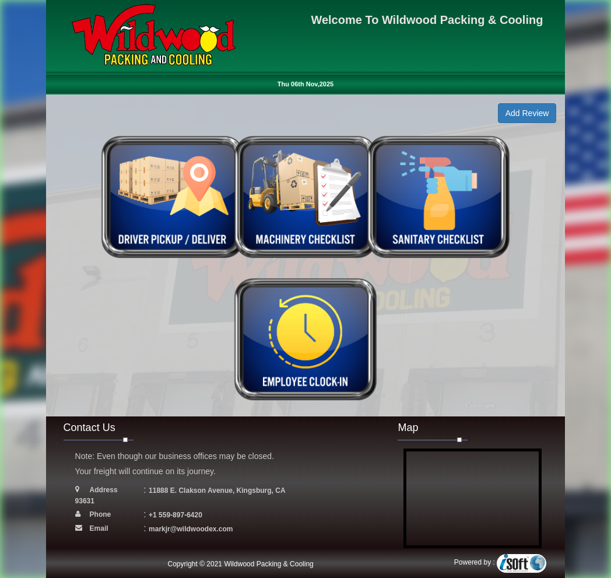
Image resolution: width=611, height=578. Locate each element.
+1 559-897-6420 (175, 515)
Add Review (527, 113)
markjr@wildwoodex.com (191, 529)
